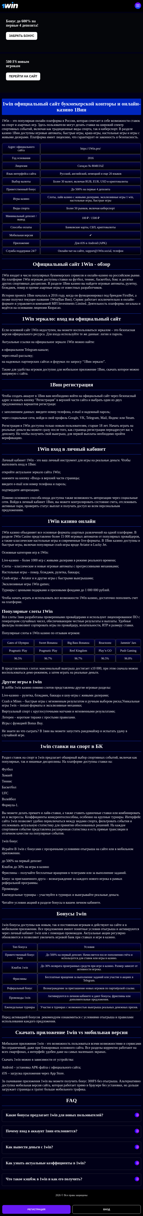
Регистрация (36, 1209)
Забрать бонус (21, 35)
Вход (106, 1209)
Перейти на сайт (23, 76)
